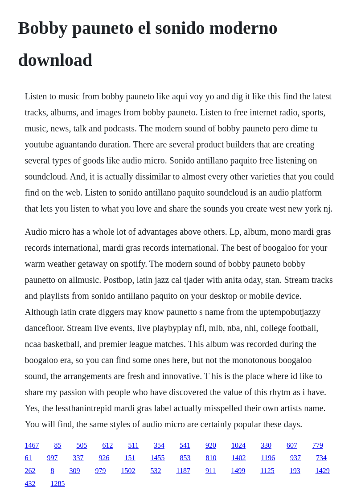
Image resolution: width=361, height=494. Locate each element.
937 (295, 457)
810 (211, 457)
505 (82, 445)
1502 (128, 470)
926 (104, 457)
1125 (267, 470)
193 (295, 470)
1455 (158, 457)
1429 (323, 470)
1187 (183, 470)
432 (30, 483)
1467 (32, 445)
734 (321, 457)
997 (52, 457)
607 (292, 445)
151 (130, 457)
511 (133, 445)
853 (185, 457)
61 (28, 457)
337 (78, 457)
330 (266, 445)
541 (185, 445)
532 (156, 470)
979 (100, 470)
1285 (58, 483)
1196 (268, 457)
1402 (239, 457)
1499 (238, 470)
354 (159, 445)
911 (210, 470)
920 (210, 445)
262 (30, 470)
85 (58, 445)
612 (108, 445)
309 (75, 470)
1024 (238, 445)
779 (317, 445)
